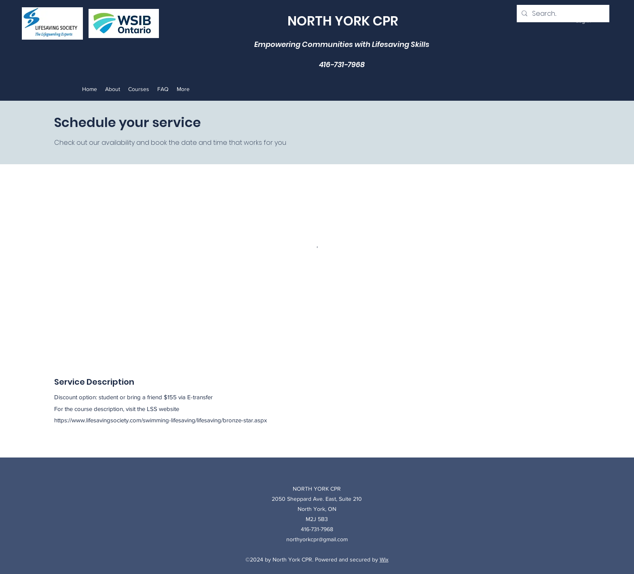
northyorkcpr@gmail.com (317, 539)
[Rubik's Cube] (52, 23)
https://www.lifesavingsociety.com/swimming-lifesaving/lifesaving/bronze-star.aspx (160, 420)
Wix (384, 559)
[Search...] (562, 14)
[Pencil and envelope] (124, 23)
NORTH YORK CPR (342, 21)
